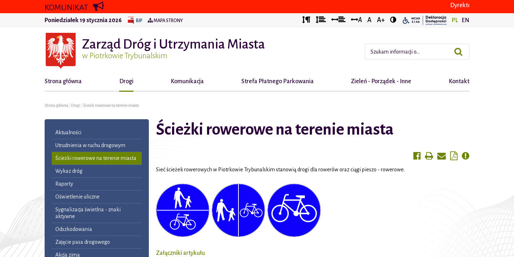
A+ (381, 20)
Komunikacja (187, 81)
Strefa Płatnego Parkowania (277, 81)
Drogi (126, 81)
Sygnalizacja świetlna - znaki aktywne (88, 213)
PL (455, 20)
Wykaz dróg (68, 171)
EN (465, 20)
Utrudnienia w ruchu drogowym (90, 145)
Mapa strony (165, 20)
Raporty (64, 184)
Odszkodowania (73, 229)
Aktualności (68, 132)
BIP (139, 20)
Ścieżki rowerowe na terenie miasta (111, 105)
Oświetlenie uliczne (77, 197)
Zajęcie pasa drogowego (82, 242)
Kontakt (459, 81)
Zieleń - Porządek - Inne (381, 81)
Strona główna (63, 81)
